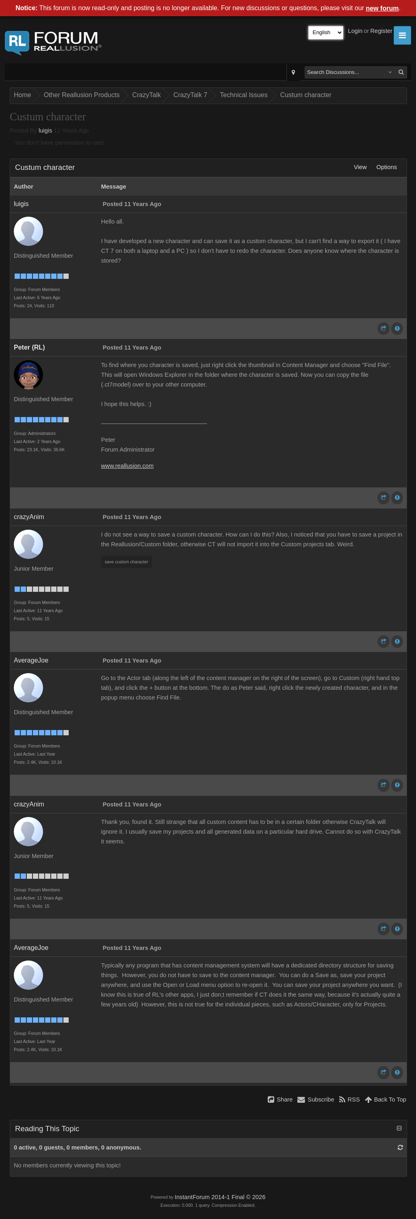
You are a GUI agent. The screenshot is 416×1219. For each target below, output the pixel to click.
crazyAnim (29, 516)
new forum (382, 8)
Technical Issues (243, 94)
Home (22, 94)
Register (381, 31)
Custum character (306, 94)
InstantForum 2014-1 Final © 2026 (220, 1197)
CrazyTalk (146, 94)
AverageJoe (31, 660)
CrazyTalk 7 (190, 94)
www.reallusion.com (127, 466)
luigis (45, 130)
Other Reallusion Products (82, 94)
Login (355, 31)
